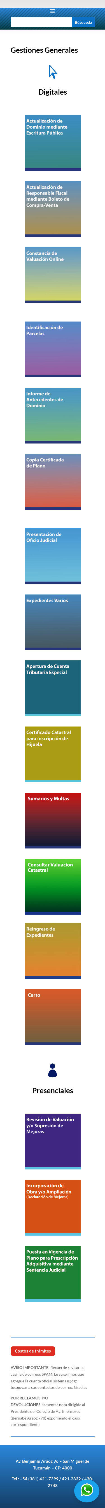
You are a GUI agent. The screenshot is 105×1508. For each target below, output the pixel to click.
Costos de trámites (33, 1350)
